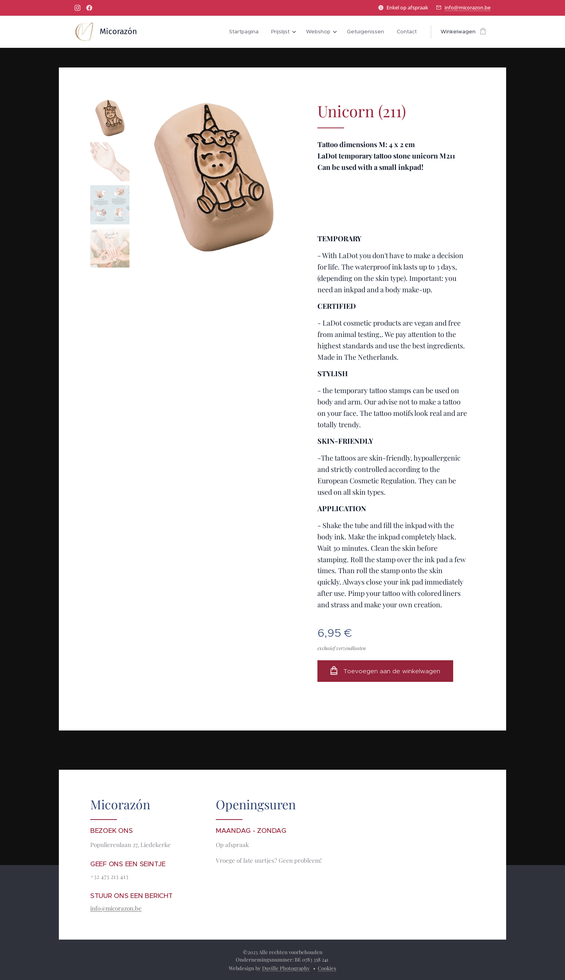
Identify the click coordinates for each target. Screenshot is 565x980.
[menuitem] (246, 32)
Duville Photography (286, 968)
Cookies (327, 968)
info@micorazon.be (467, 7)
